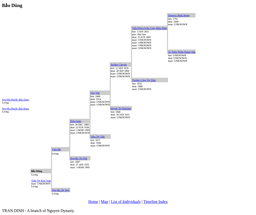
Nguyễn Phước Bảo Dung (15, 99)
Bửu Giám (75, 121)
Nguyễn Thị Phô (78, 158)
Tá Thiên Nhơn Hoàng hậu (182, 51)
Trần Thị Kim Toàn (41, 180)
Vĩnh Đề (56, 149)
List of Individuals (125, 202)
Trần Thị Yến (97, 136)
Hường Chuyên (119, 64)
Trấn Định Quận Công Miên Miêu (149, 28)
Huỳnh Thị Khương (121, 108)
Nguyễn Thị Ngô (60, 190)
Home (93, 202)
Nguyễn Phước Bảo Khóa (15, 108)
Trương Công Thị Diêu (144, 80)
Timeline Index (155, 202)
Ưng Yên (95, 93)
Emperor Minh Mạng (179, 15)
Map (104, 202)
